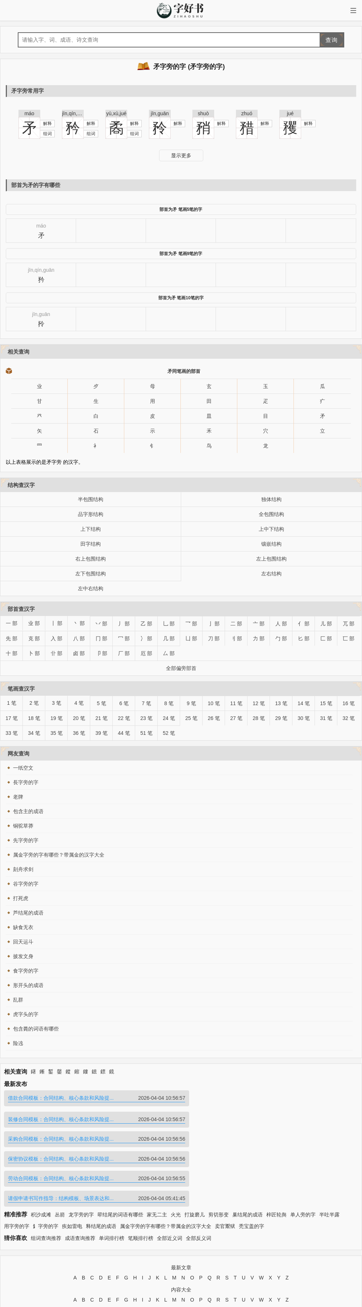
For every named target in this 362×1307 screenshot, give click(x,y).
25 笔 (191, 718)
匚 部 (326, 638)
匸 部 (348, 638)
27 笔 (236, 718)
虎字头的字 (25, 1014)
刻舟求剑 (23, 869)
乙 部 (146, 624)
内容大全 (181, 1228)
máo (29, 113)
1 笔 (11, 703)
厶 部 (169, 653)
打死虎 (20, 898)
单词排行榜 (111, 1176)
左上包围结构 (271, 559)
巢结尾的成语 (247, 1153)
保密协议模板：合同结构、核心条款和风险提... (270, 1117)
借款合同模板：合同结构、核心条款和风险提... (91, 1098)
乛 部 (191, 624)
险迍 (18, 1043)
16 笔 (348, 703)
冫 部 (146, 638)
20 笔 (79, 718)
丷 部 (101, 624)
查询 (331, 40)
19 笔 (56, 718)
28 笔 (259, 718)
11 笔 (236, 703)
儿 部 (326, 624)
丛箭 (60, 1153)
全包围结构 (271, 514)
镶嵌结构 (271, 544)
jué (290, 113)
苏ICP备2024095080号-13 (219, 1262)
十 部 (11, 653)
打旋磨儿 (194, 1153)
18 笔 (34, 718)
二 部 (236, 624)
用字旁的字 (16, 1165)
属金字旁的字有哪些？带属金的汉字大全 (58, 855)
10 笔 (214, 703)
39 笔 (101, 733)
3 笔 (56, 703)
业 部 (34, 623)
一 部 (11, 623)
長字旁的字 (25, 782)
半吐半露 (329, 1153)
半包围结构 (90, 499)
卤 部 (79, 653)
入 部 (56, 638)
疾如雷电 (72, 1165)
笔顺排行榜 (140, 1176)
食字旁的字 (25, 971)
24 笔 (169, 718)
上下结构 (90, 529)
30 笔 (303, 718)
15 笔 (326, 703)
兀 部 (348, 624)
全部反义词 (198, 1176)
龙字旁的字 (81, 1153)
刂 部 (236, 638)
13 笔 (281, 703)
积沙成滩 (41, 1153)
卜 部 (34, 653)
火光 (176, 1153)
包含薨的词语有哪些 (36, 1029)
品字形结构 (90, 514)
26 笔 (214, 718)
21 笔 (101, 718)
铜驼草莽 (23, 826)
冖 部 (124, 638)
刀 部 (214, 638)
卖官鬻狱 (225, 1165)
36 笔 (79, 733)
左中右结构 (90, 588)
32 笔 (348, 718)
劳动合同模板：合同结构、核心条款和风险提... (91, 1137)
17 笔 (11, 718)
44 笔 (124, 733)
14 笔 (303, 703)
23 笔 (146, 718)
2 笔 (34, 703)
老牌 (18, 797)
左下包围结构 (90, 574)
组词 (47, 133)
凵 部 (191, 638)
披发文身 (23, 956)
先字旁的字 (25, 840)
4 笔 (79, 703)
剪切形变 (218, 1153)
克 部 (34, 638)
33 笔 (11, 733)
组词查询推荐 (46, 1176)
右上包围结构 (90, 559)
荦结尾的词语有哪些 (120, 1153)
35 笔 (56, 733)
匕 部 (303, 638)
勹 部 (281, 638)
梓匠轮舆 (276, 1153)
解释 (47, 123)
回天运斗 (23, 942)
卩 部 (101, 653)
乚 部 (169, 624)
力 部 (259, 638)
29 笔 (281, 718)
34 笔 (34, 733)
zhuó (246, 113)
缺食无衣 (23, 927)
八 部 (79, 638)
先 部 (11, 638)
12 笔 (259, 703)
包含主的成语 (28, 811)
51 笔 (146, 733)
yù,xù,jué (116, 113)
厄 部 (146, 653)
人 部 (281, 624)
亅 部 (214, 624)
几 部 (169, 638)
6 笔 (124, 703)
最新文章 (181, 1206)
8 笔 (169, 703)
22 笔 (124, 718)
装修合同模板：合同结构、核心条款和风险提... (270, 1098)
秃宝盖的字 (251, 1165)
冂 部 (101, 638)
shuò (203, 113)
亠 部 (259, 624)
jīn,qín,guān (73, 113)
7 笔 (146, 703)
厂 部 (124, 653)
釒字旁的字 (45, 1165)
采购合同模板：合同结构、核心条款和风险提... (91, 1117)
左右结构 (271, 574)
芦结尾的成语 (28, 913)
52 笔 (169, 733)
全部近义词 (169, 1176)
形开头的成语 (28, 985)
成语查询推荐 (80, 1176)
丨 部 (56, 623)
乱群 (18, 1000)
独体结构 (271, 499)
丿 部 (124, 624)
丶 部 (79, 623)
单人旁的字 (303, 1153)
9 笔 (191, 703)
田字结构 (90, 544)
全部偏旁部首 (181, 668)
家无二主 (157, 1153)
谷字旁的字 (25, 884)
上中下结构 (271, 529)
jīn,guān (160, 113)
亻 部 (303, 624)
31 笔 (326, 718)
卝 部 (56, 653)
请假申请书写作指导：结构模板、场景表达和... (270, 1137)
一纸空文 (23, 768)
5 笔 (101, 703)
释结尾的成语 (101, 1165)
